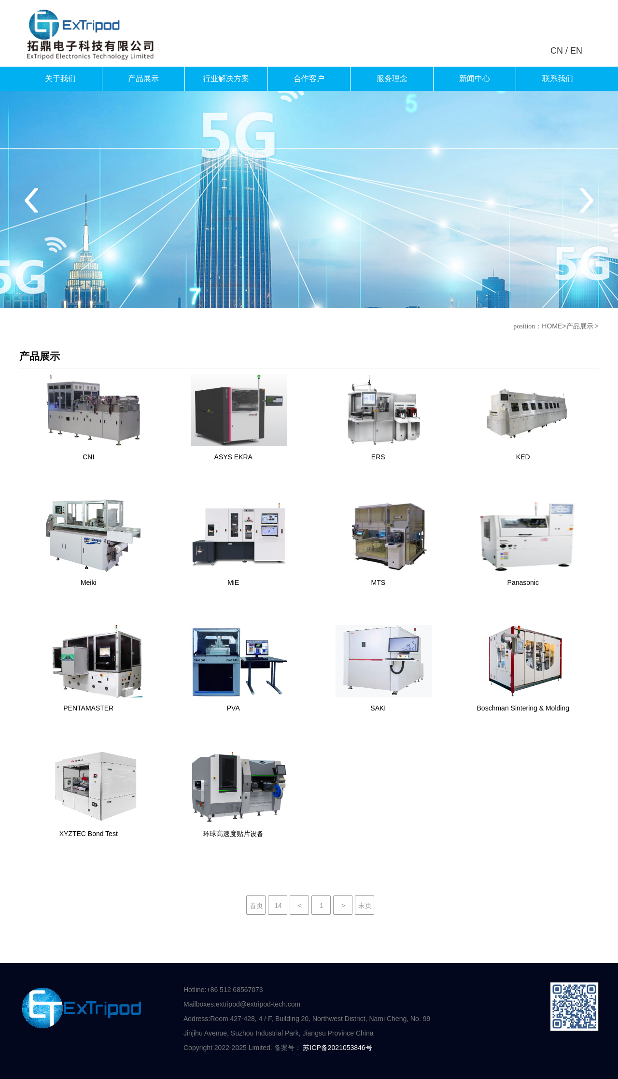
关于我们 (60, 78)
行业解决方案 (226, 78)
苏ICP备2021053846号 (337, 1047)
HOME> (554, 326)
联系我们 (557, 78)
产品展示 (143, 78)
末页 (365, 905)
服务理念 (392, 78)
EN (576, 51)
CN (556, 51)
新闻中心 (474, 78)
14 (278, 905)
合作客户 (309, 78)
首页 (256, 905)
